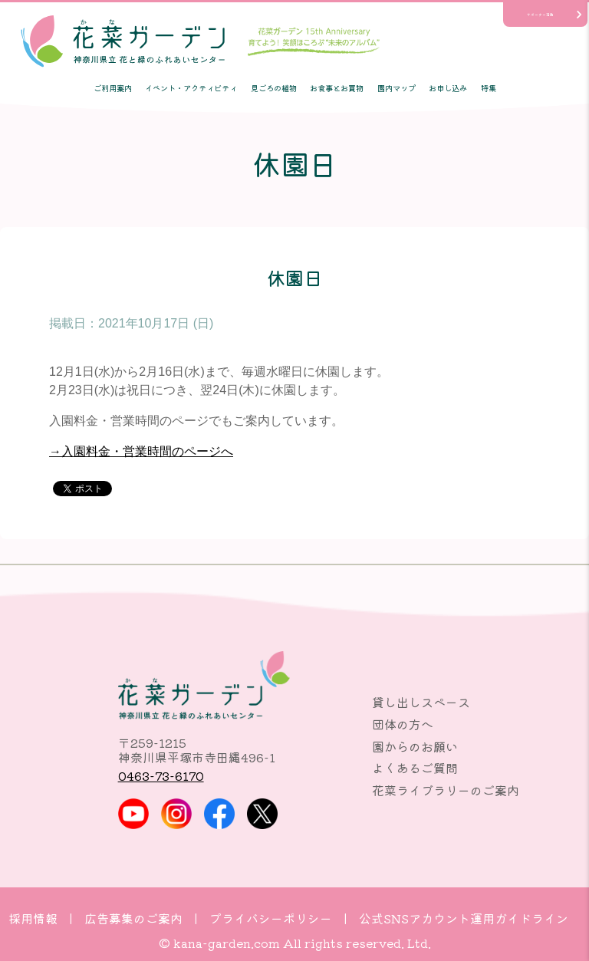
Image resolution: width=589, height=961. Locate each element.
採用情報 (33, 918)
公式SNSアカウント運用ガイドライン (463, 918)
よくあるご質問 (415, 768)
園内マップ (396, 88)
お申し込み (448, 88)
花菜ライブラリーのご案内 (445, 790)
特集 (488, 88)
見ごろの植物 (274, 88)
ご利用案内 (113, 88)
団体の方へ (402, 724)
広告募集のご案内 (133, 918)
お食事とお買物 (337, 88)
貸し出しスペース (421, 702)
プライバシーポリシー (270, 918)
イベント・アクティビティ (191, 88)
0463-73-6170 (161, 775)
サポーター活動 (540, 14)
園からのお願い (415, 746)
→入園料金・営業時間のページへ (141, 451)
